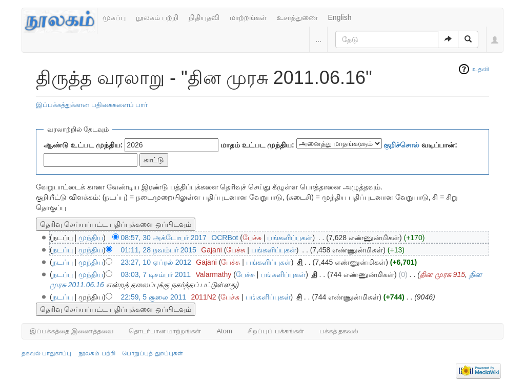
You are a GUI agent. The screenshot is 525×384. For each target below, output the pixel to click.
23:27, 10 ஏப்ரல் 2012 (156, 262)
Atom (224, 331)
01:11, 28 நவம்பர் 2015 (158, 250)
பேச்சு (252, 237)
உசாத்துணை (297, 17)
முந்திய (90, 237)
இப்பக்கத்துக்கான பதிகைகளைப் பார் (92, 105)
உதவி (480, 69)
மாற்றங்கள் (248, 17)
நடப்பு (62, 250)
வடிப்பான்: (420, 145)
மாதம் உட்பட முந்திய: (257, 145)
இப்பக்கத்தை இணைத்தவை (71, 331)
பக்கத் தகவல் (339, 331)
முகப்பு (114, 17)
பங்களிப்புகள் (289, 237)
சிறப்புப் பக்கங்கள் (276, 331)
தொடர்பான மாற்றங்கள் (165, 331)
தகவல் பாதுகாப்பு (46, 353)
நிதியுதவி (204, 17)
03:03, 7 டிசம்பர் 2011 (156, 274)
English (340, 17)
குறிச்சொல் (401, 145)
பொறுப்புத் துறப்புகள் (152, 353)
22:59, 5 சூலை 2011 (154, 297)
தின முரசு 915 (442, 274)
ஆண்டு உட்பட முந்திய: (83, 145)
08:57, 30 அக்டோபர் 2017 (164, 237)
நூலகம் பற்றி (157, 17)
